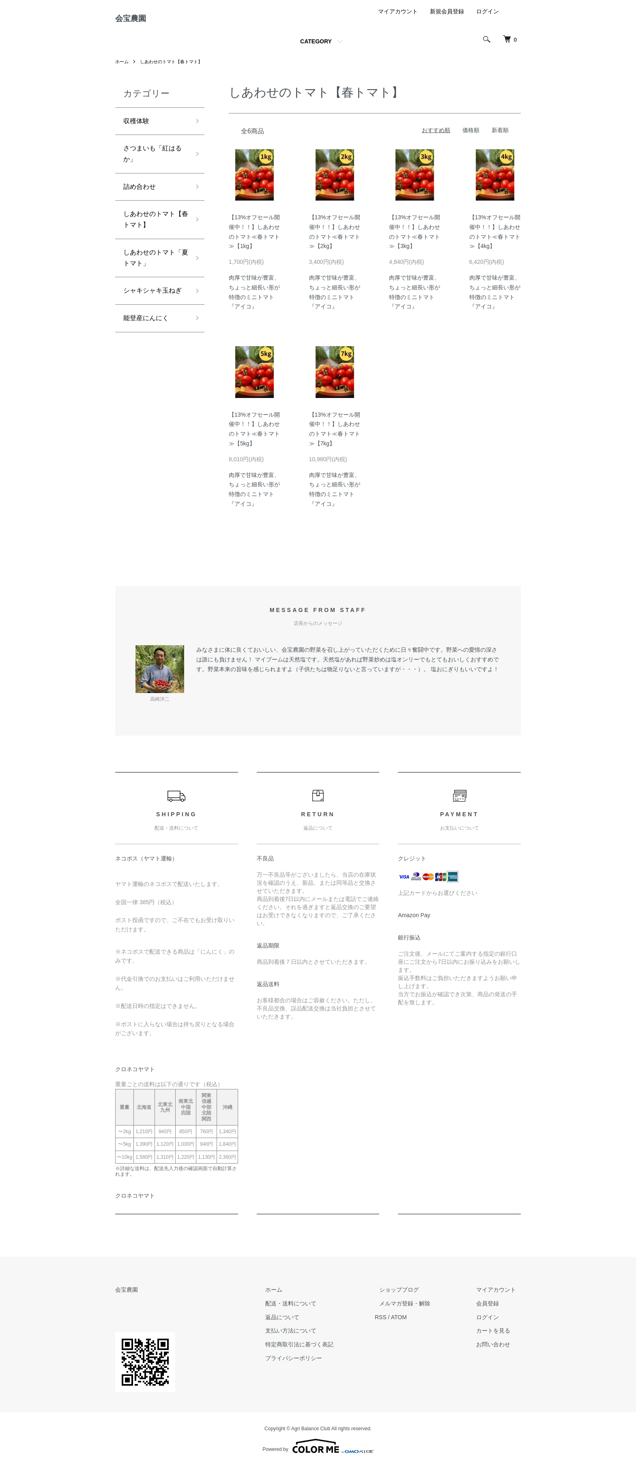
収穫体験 (138, 128)
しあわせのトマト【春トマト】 (175, 68)
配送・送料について (314, 1310)
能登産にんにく (148, 352)
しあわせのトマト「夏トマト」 (152, 275)
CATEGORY (316, 48)
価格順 (470, 136)
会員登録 (492, 1310)
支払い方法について (314, 1337)
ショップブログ (413, 1296)
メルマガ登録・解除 (419, 1310)
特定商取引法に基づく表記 (323, 1351)
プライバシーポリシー (317, 1364)
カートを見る (498, 1337)
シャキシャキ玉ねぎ (152, 316)
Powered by (317, 1452)
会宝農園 (138, 21)
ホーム (122, 68)
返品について (306, 1323)
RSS (399, 1323)
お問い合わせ (498, 1351)
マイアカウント (398, 18)
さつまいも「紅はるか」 (152, 163)
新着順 (500, 136)
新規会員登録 (447, 18)
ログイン (487, 18)
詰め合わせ (141, 199)
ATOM (417, 1323)
